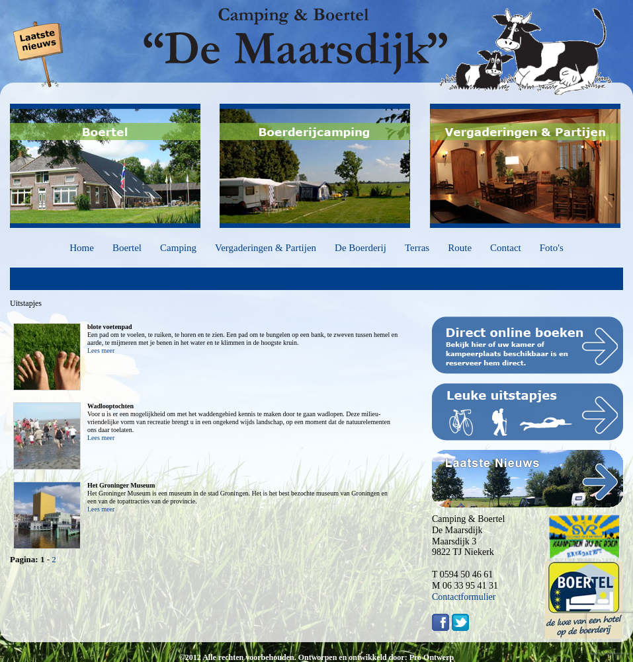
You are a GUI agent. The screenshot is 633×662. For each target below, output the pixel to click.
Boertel (127, 247)
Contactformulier (463, 597)
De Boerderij (360, 247)
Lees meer (100, 350)
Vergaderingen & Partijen (265, 247)
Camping (178, 247)
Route (460, 247)
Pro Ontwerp (431, 657)
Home (81, 247)
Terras (417, 247)
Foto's (552, 247)
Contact (505, 247)
